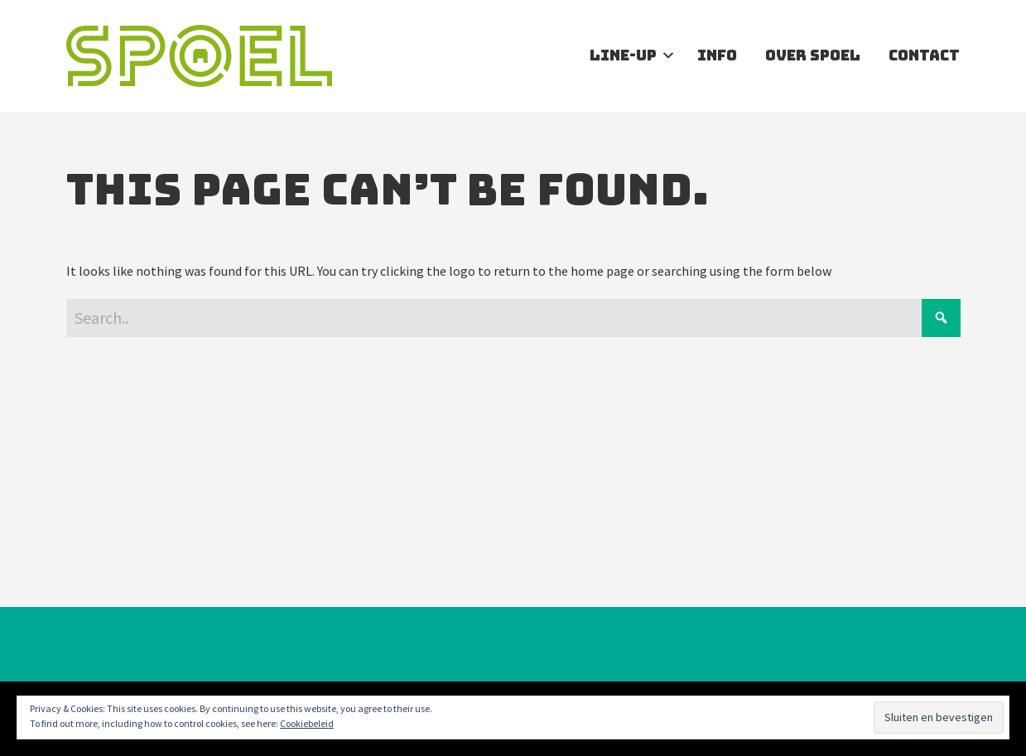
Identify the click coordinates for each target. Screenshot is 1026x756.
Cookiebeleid (307, 723)
